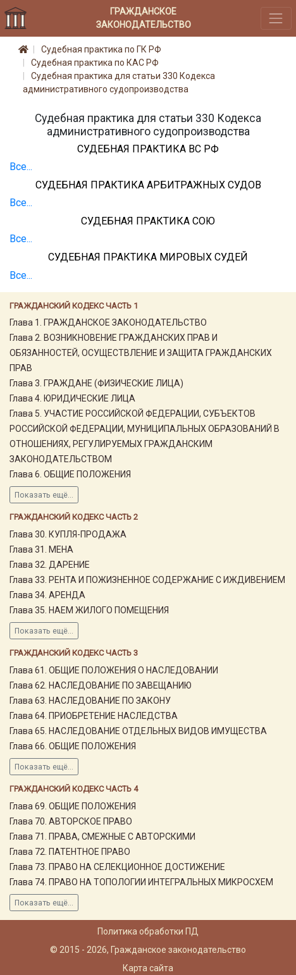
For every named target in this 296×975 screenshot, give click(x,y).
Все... (20, 167)
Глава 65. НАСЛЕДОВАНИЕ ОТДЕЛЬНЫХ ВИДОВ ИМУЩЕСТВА (138, 731)
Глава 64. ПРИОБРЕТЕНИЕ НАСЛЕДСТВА (93, 716)
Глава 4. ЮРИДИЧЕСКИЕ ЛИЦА (72, 398)
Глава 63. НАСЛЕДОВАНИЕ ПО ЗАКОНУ (90, 701)
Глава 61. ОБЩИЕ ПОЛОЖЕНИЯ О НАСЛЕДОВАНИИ (113, 670)
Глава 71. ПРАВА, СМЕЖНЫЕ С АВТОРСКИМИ (102, 836)
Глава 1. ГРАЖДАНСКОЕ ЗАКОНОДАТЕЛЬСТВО (108, 322)
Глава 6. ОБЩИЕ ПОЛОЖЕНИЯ (70, 474)
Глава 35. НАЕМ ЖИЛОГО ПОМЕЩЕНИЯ (89, 610)
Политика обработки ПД (148, 931)
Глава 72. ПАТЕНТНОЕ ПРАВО (69, 852)
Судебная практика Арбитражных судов (148, 185)
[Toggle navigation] (276, 18)
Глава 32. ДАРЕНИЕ (49, 565)
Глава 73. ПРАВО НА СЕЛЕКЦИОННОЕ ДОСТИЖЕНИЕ (117, 867)
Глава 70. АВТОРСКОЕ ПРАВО (70, 821)
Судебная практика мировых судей (148, 257)
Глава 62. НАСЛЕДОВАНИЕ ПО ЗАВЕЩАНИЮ (100, 685)
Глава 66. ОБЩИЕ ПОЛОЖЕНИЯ (72, 746)
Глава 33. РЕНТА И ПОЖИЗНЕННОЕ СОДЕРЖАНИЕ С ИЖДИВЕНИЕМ (147, 580)
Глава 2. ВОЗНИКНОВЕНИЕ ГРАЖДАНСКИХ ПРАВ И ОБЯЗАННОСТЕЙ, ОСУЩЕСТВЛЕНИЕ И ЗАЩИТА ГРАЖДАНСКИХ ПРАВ (140, 353)
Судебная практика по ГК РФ (101, 49)
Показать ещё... (44, 495)
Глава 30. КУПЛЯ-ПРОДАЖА (67, 534)
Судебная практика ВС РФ (148, 149)
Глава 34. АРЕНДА (47, 595)
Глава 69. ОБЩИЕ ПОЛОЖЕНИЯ (72, 806)
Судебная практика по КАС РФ (95, 63)
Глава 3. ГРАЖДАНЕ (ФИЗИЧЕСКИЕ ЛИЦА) (96, 383)
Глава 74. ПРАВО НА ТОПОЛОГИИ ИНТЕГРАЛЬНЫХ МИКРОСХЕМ (141, 882)
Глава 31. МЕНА (41, 549)
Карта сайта (148, 968)
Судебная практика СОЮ (148, 221)
